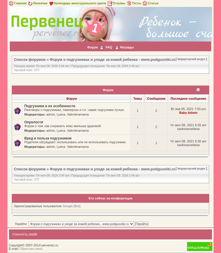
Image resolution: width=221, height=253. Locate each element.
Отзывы (116, 3)
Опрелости (33, 122)
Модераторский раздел (191, 59)
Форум (92, 47)
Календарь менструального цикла (77, 3)
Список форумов (29, 59)
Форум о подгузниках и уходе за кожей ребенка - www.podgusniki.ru (113, 59)
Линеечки (37, 3)
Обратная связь (31, 248)
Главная (17, 3)
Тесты (133, 3)
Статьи (150, 3)
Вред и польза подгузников (47, 138)
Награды (127, 47)
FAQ (109, 47)
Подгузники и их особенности (49, 106)
